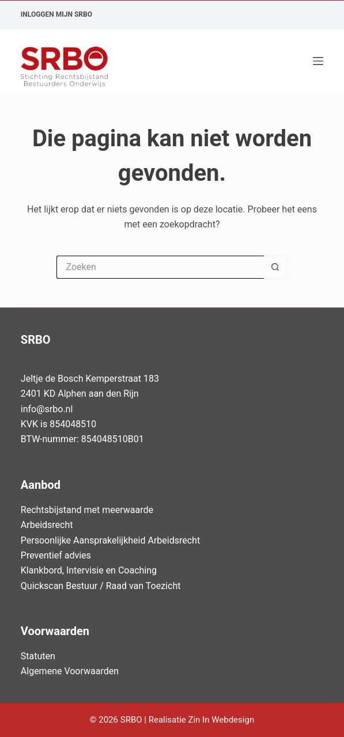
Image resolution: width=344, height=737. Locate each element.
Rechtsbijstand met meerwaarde (87, 509)
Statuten (38, 656)
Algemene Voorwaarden (70, 671)
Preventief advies (56, 555)
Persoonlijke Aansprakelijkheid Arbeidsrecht (110, 540)
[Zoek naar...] (160, 267)
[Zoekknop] (275, 267)
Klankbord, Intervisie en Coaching (89, 570)
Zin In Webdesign (222, 720)
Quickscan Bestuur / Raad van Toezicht (101, 585)
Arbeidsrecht (47, 524)
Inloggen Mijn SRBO (56, 14)
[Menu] (318, 61)
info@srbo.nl (47, 409)
